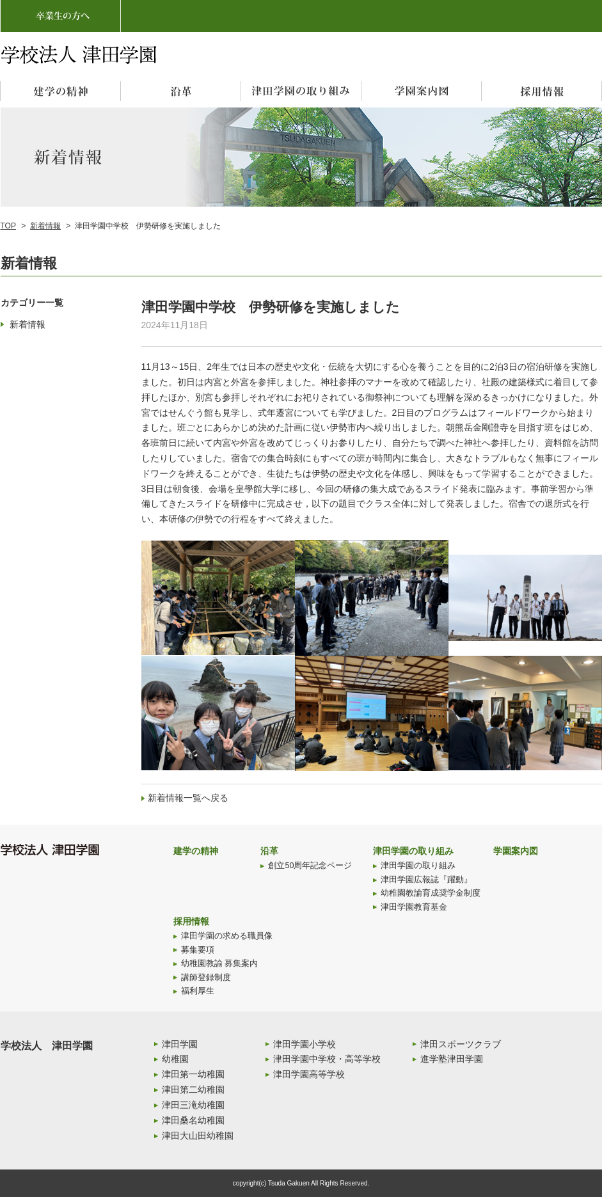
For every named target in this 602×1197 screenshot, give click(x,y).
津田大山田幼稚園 (198, 1135)
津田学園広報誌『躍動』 (426, 879)
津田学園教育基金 (414, 907)
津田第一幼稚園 (193, 1074)
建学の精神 (195, 851)
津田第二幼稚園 (193, 1089)
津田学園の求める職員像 (227, 935)
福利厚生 (197, 991)
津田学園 (180, 1044)
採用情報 (191, 921)
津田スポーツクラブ (460, 1044)
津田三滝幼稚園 (193, 1105)
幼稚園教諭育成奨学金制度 (430, 893)
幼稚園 (175, 1059)
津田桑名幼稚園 (193, 1120)
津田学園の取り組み (413, 851)
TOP (8, 225)
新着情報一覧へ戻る (188, 798)
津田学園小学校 (304, 1044)
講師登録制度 (206, 977)
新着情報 (45, 225)
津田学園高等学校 (309, 1074)
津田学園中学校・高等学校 (327, 1059)
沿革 (269, 851)
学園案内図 (515, 851)
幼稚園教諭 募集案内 (219, 963)
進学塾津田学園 (451, 1059)
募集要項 (197, 950)
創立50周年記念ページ (310, 865)
